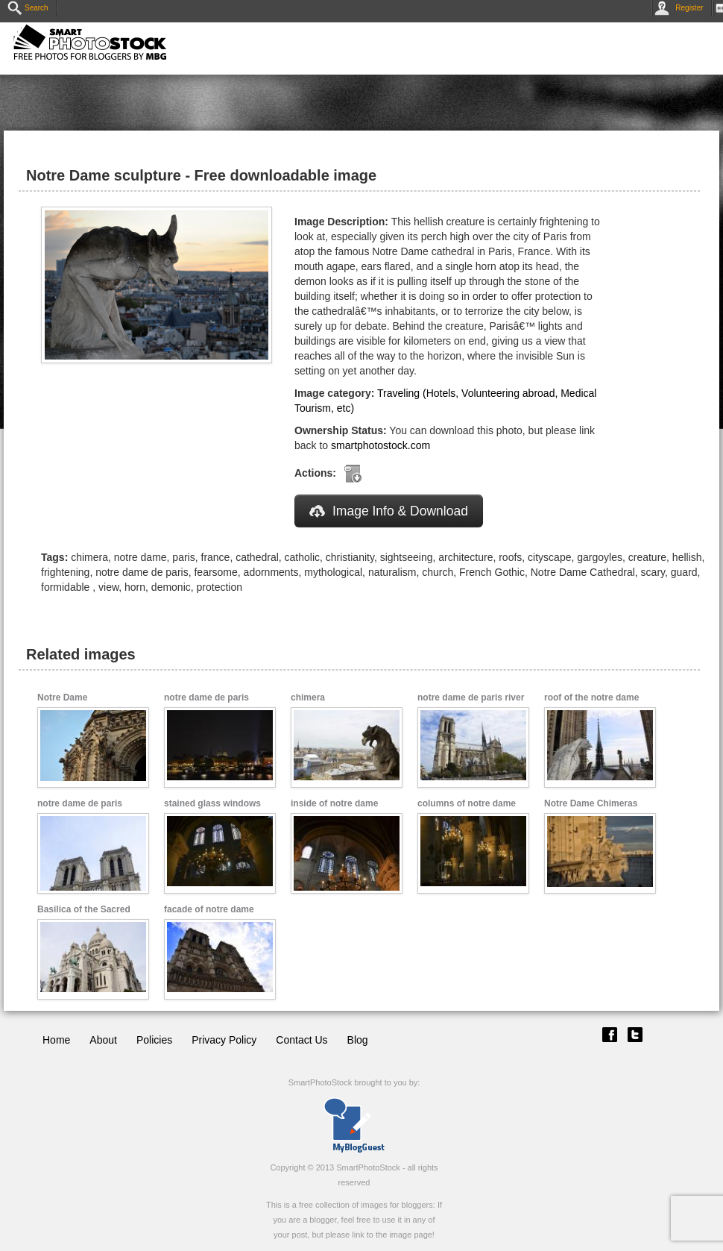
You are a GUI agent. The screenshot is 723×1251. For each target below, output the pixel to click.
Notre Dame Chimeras (590, 803)
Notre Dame (62, 697)
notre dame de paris (206, 697)
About (103, 1040)
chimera (308, 697)
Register (681, 8)
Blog (357, 1040)
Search (27, 8)
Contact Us (301, 1040)
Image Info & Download (388, 511)
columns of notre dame (466, 803)
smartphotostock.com (380, 445)
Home (56, 1040)
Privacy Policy (224, 1040)
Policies (154, 1040)
